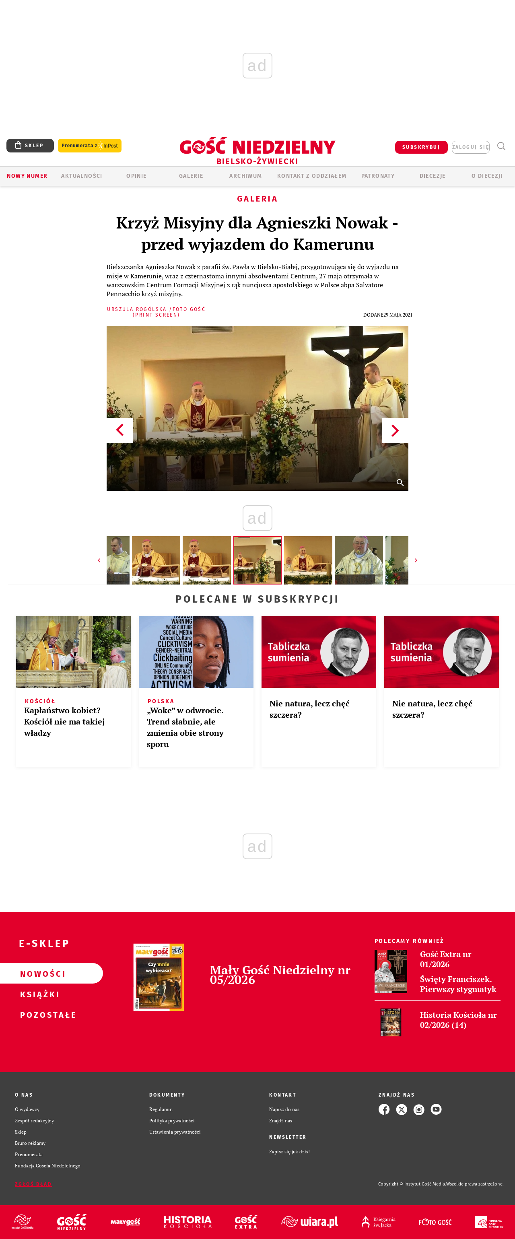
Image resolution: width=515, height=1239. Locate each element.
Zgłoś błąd (33, 1184)
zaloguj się (470, 147)
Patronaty (378, 176)
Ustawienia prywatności (175, 1132)
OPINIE (136, 176)
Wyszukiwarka (501, 146)
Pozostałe (38, 1014)
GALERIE (191, 176)
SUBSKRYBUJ (421, 147)
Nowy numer (27, 176)
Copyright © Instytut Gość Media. (412, 1184)
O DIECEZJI (487, 176)
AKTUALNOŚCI (81, 176)
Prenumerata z (90, 145)
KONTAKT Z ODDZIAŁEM (312, 176)
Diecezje (433, 176)
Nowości (38, 973)
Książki (38, 994)
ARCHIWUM (245, 176)
